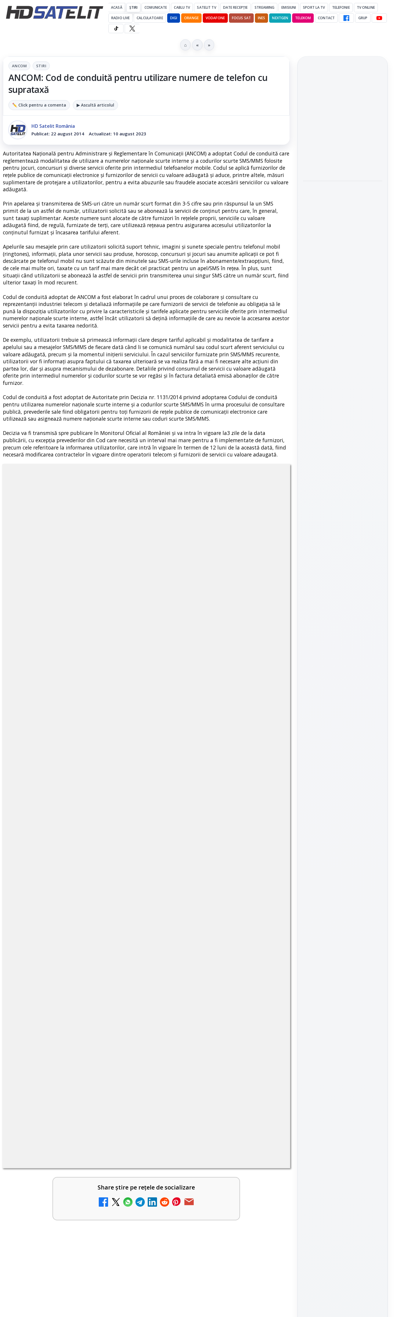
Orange (191, 17)
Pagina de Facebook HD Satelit (342, 749)
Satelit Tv (206, 7)
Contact (326, 17)
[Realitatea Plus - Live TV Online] (265, 1036)
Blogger (244, 1137)
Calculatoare (150, 17)
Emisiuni (288, 7)
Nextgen (280, 17)
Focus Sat (241, 17)
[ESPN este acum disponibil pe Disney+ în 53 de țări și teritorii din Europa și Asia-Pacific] (119, 893)
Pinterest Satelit (342, 858)
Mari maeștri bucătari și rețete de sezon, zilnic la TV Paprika (205, 823)
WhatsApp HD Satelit (342, 792)
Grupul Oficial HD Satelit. (139, 654)
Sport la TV (314, 7)
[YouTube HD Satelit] (379, 18)
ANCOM (19, 65)
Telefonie (341, 7)
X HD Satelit (342, 842)
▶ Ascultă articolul (95, 105)
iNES (261, 17)
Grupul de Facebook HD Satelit (343, 772)
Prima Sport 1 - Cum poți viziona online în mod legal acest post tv (57, 962)
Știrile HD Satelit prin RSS (342, 878)
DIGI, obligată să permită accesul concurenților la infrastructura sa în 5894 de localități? (201, 890)
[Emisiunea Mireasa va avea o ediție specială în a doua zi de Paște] (265, 968)
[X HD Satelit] (132, 28)
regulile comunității (99, 645)
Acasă (116, 7)
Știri (133, 7)
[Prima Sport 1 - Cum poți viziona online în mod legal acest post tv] (119, 968)
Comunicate (155, 7)
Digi (311, 935)
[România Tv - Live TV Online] (119, 1091)
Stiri (41, 65)
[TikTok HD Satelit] (116, 28)
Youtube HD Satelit (343, 809)
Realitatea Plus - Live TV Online (203, 1023)
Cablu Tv (182, 7)
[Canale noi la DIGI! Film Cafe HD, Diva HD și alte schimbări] (119, 832)
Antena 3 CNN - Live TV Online (56, 1023)
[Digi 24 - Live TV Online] (265, 1091)
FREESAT (332, 935)
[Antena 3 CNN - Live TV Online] (119, 1036)
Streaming (264, 7)
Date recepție (235, 7)
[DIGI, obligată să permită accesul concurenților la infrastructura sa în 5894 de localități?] (265, 893)
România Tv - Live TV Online (57, 1079)
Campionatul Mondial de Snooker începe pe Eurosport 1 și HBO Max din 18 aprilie (342, 216)
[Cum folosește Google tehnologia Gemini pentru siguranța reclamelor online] (342, 338)
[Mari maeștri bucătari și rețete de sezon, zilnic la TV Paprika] (265, 832)
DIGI (173, 17)
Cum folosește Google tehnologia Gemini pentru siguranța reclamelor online (338, 299)
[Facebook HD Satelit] (346, 18)
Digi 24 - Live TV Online (195, 1079)
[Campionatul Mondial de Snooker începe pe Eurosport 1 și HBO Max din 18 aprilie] (342, 255)
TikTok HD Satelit (342, 825)
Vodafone (215, 17)
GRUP (362, 17)
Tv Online (366, 7)
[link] (73, 834)
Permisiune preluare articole (343, 1005)
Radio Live (120, 17)
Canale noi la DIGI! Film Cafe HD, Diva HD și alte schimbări (59, 823)
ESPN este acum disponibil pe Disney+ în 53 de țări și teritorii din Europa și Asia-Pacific (60, 890)
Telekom (303, 17)
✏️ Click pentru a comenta (39, 105)
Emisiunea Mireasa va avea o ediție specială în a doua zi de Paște (205, 958)
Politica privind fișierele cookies (342, 1025)
